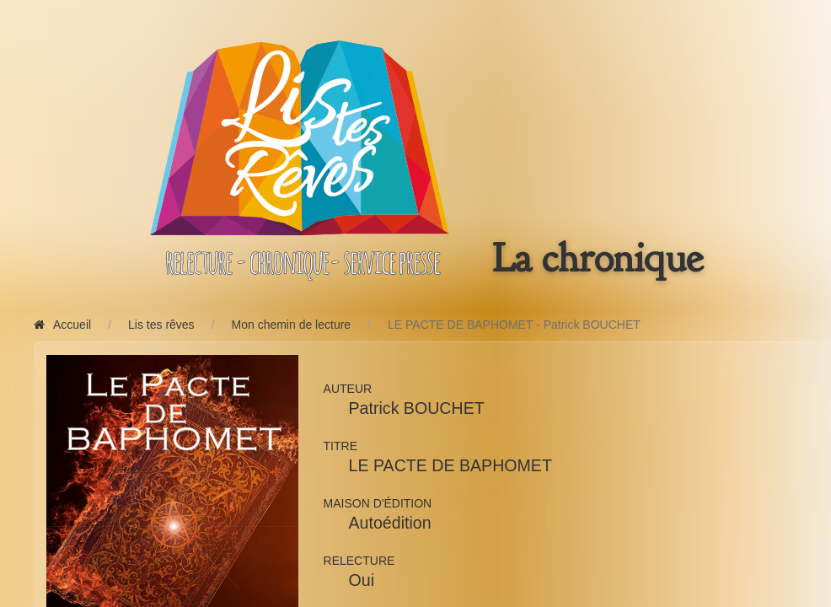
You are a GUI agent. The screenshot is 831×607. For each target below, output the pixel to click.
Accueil (62, 324)
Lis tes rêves (161, 324)
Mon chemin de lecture (291, 324)
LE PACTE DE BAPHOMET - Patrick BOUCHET (514, 324)
